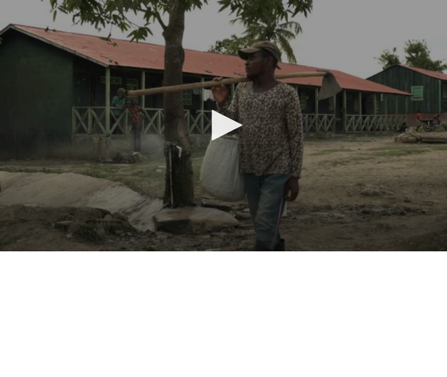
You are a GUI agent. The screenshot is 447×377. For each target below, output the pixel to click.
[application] (223, 125)
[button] (223, 125)
